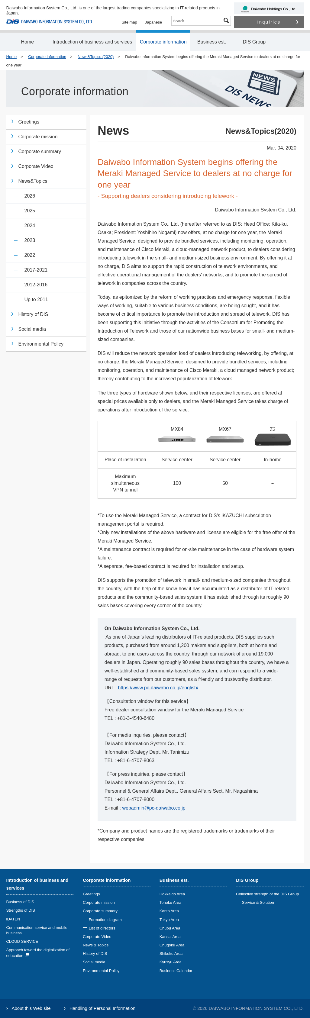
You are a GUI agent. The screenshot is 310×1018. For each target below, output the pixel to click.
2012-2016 (36, 284)
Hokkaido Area (172, 894)
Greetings (28, 121)
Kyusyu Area (171, 962)
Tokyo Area (169, 919)
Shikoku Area (171, 953)
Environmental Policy (40, 343)
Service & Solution (258, 902)
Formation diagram (105, 919)
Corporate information (163, 41)
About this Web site (31, 1008)
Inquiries (277, 21)
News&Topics (32, 181)
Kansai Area (170, 936)
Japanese (153, 22)
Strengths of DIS (20, 910)
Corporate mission (38, 136)
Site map (129, 22)
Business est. (211, 41)
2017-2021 (36, 269)
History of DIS (33, 314)
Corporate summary (39, 151)
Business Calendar (176, 970)
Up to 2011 (36, 299)
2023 (29, 240)
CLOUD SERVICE (22, 941)
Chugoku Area (172, 945)
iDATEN (13, 919)
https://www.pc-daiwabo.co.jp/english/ (158, 687)
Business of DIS (20, 902)
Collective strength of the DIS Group (267, 894)
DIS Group (254, 41)
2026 (29, 195)
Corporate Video (35, 166)
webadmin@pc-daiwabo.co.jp (153, 807)
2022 (29, 255)
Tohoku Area (170, 902)
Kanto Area (169, 911)
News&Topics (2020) (96, 56)
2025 (29, 210)
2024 (29, 225)
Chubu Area (170, 928)
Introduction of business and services (92, 41)
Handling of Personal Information (102, 1008)
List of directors (102, 928)
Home (27, 41)
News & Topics (95, 945)
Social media (32, 329)
